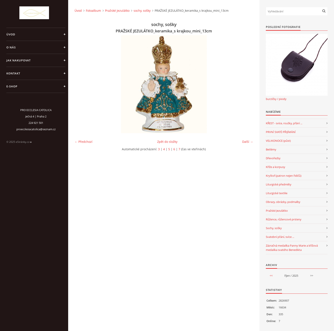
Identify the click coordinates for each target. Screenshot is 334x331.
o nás (11, 47)
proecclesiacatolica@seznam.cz (36, 129)
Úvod (10, 34)
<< (271, 276)
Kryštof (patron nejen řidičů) (283, 176)
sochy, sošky (142, 11)
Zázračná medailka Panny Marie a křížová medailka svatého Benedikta (292, 248)
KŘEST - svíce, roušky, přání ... (284, 123)
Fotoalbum (93, 11)
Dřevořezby (273, 158)
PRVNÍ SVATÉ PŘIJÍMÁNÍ (281, 132)
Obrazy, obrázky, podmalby (283, 202)
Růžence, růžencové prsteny (283, 219)
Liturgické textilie (276, 193)
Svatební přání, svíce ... (280, 237)
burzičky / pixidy (276, 99)
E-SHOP (11, 86)
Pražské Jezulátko (117, 11)
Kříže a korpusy (275, 167)
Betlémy (271, 149)
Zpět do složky (167, 142)
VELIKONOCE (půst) (278, 141)
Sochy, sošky (274, 228)
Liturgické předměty (278, 184)
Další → (247, 142)
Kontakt (13, 73)
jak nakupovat (18, 60)
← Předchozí (83, 142)
